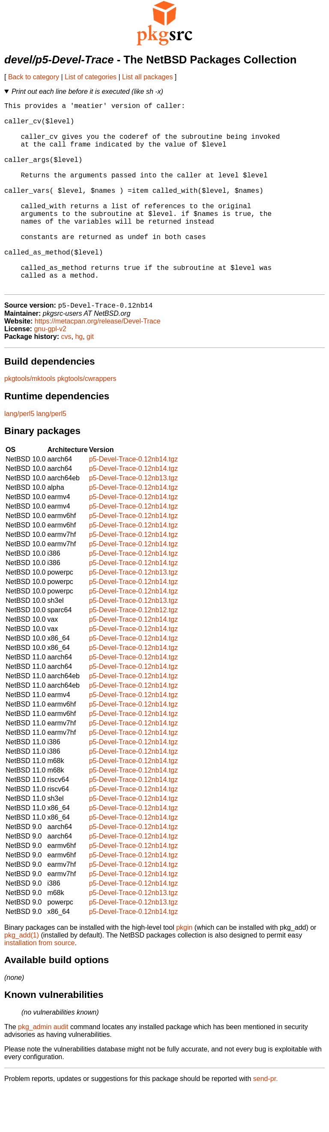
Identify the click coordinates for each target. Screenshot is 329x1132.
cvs (66, 379)
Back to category (33, 77)
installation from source (39, 985)
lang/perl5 (19, 456)
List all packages (147, 77)
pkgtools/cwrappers (87, 421)
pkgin (184, 969)
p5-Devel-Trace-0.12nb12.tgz (133, 652)
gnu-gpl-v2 (50, 371)
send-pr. (265, 1121)
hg (79, 379)
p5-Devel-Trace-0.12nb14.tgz (133, 501)
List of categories (91, 77)
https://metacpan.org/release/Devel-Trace (98, 363)
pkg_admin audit (43, 1069)
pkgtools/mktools (29, 421)
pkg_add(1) (21, 977)
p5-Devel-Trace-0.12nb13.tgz (133, 520)
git (90, 379)
